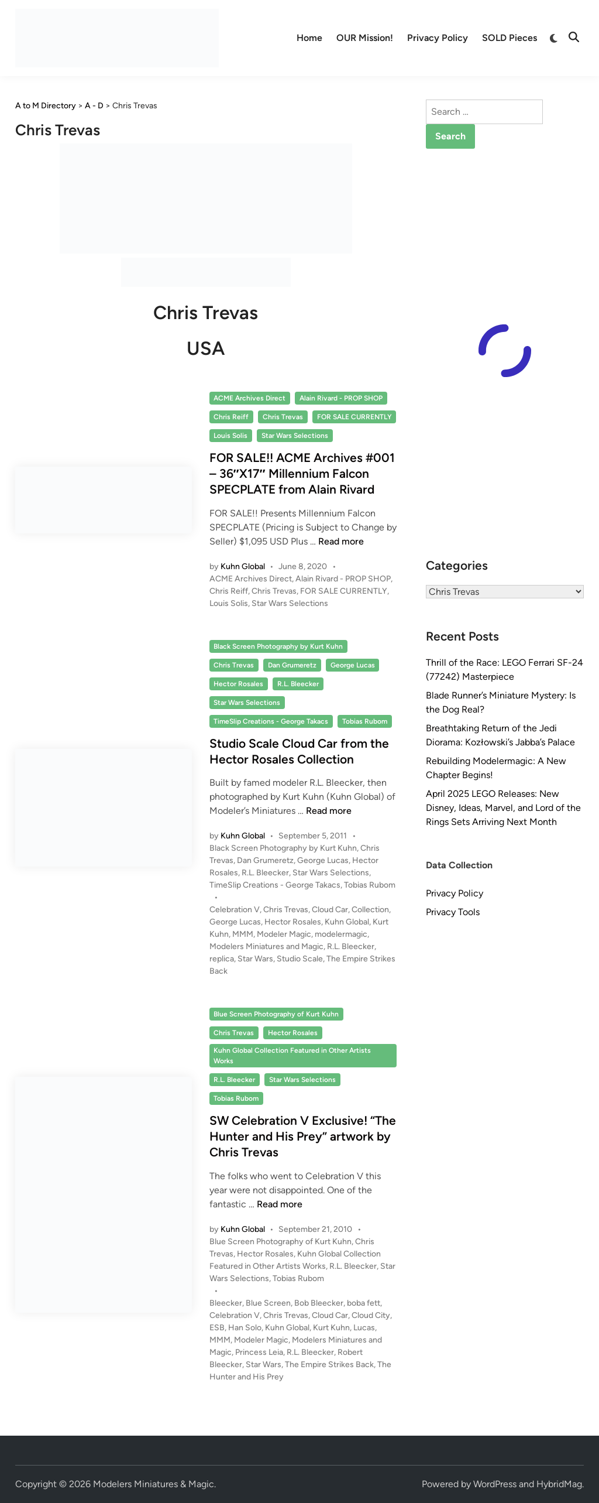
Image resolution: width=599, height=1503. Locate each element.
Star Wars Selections (294, 436)
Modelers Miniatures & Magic (153, 1484)
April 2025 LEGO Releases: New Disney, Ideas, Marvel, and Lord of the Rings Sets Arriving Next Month (503, 807)
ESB (217, 1328)
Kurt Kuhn (331, 1328)
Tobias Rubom (364, 721)
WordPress (495, 1484)
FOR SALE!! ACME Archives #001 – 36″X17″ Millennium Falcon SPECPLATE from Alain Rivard (302, 473)
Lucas (364, 1328)
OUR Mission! (364, 37)
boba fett (363, 1303)
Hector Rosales (238, 684)
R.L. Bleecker (298, 684)
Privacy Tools (453, 911)
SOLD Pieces (509, 37)
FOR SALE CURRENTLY (354, 417)
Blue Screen (268, 1303)
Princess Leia (259, 1352)
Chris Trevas (283, 417)
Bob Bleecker (318, 1303)
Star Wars (255, 959)
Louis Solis (230, 436)
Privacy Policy (437, 37)
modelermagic (341, 934)
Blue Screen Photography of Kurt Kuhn (276, 1014)
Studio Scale (300, 959)
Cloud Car (330, 910)
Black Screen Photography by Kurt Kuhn (278, 646)
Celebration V (234, 910)
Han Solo (244, 1328)
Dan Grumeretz (292, 665)
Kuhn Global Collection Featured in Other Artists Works (292, 1055)
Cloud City (371, 1315)
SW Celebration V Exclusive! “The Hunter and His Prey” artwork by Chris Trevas (302, 1136)
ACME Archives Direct (249, 398)
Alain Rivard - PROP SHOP (341, 398)
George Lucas (353, 665)
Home (309, 37)
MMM (242, 934)
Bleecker (225, 1303)
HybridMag (559, 1484)
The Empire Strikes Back (329, 1365)
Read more (341, 541)
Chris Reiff (231, 417)
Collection (370, 910)
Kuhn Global (243, 566)
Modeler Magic (284, 934)
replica (221, 959)
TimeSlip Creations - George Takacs (271, 721)
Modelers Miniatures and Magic (266, 946)
